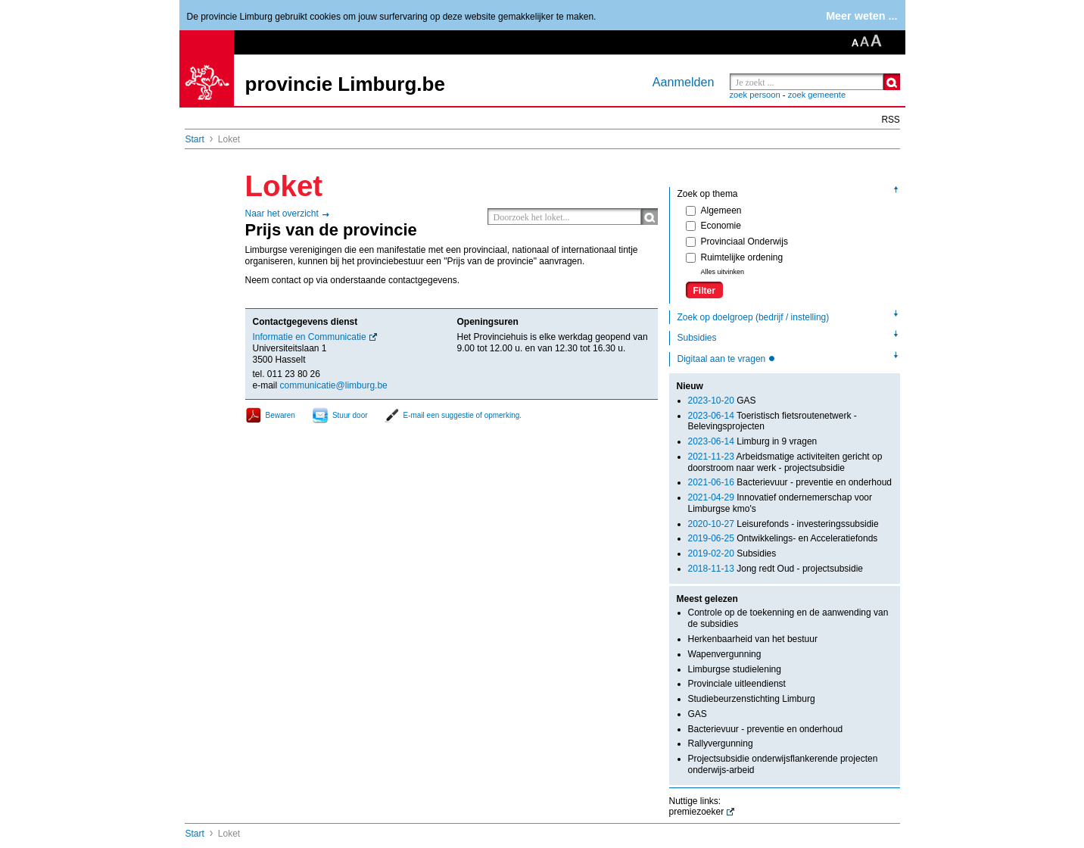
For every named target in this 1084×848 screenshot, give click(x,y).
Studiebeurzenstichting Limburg (751, 699)
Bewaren (280, 415)
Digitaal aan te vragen (723, 359)
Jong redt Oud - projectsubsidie (775, 568)
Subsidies (697, 337)
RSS (891, 119)
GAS (722, 400)
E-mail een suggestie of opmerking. (462, 415)
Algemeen (714, 210)
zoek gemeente (817, 94)
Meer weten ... (861, 16)
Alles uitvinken (723, 272)
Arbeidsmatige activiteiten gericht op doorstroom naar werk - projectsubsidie (785, 462)
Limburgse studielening (734, 669)
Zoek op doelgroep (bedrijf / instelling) (754, 317)
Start (194, 139)
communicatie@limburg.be (334, 385)
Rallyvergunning (720, 743)
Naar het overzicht (282, 213)
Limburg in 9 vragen (753, 441)
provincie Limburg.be (345, 84)
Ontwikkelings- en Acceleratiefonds (783, 538)
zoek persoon (755, 94)
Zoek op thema (708, 194)
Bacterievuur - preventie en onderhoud (790, 482)
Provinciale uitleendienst (737, 683)
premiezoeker (696, 811)
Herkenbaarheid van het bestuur (753, 639)
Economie (713, 225)
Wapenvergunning (725, 654)
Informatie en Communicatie (309, 337)
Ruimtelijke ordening (734, 257)
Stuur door (350, 415)
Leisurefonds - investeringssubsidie (783, 524)
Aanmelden (684, 82)
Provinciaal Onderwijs (737, 241)
